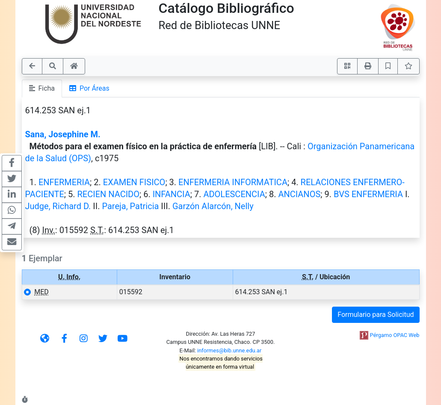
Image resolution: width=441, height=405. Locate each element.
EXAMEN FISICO (134, 182)
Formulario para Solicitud (375, 314)
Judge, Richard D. (58, 206)
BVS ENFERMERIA (368, 194)
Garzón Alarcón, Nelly (213, 206)
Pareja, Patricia (130, 206)
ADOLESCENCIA (234, 194)
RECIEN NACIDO (108, 194)
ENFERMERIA (64, 182)
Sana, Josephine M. (63, 134)
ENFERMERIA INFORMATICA (232, 182)
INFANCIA (171, 194)
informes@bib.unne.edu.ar (229, 350)
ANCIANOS (299, 194)
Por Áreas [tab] (89, 88)
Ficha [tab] (42, 88)
